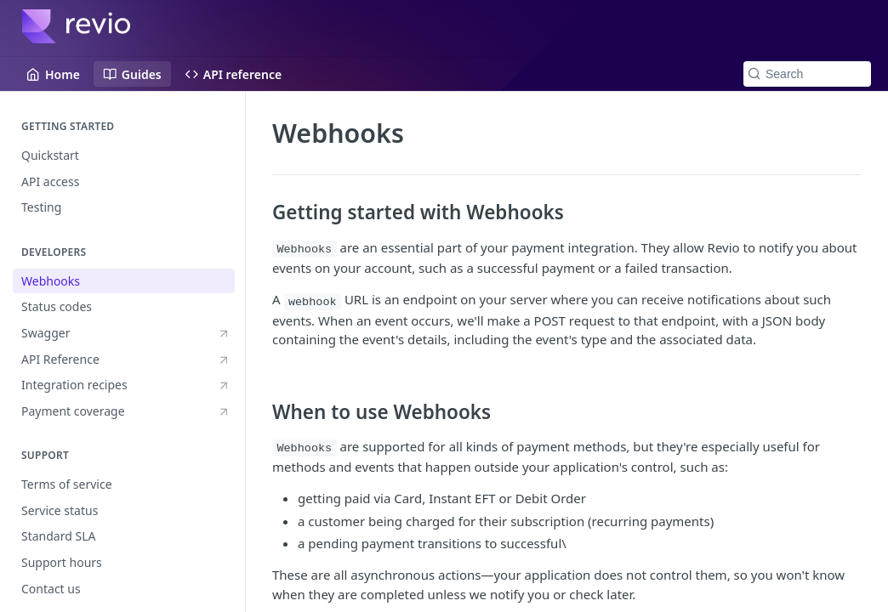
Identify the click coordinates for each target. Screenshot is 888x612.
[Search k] (807, 74)
